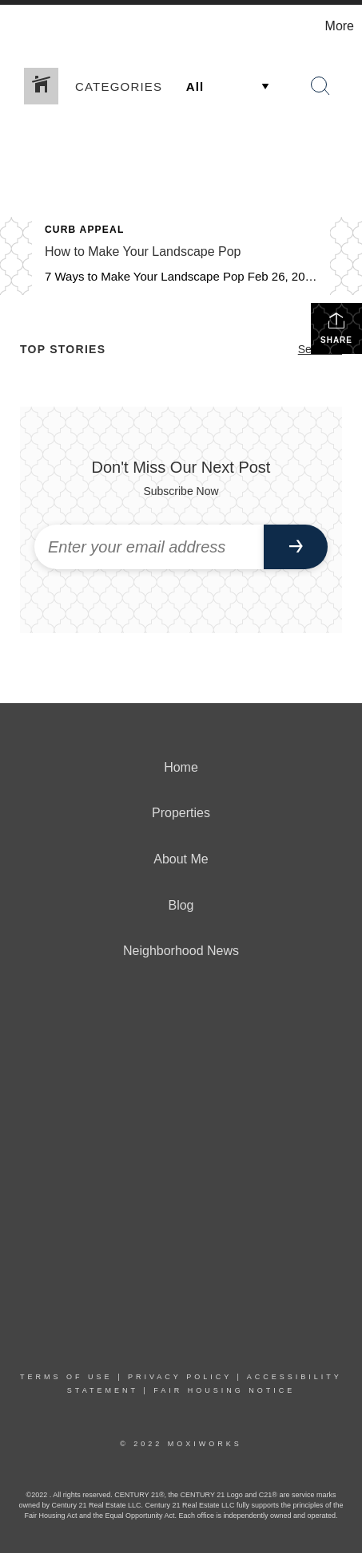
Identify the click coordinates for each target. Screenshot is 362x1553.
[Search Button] (320, 86)
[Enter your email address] (149, 547)
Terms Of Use (66, 1377)
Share (336, 327)
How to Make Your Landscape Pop (143, 251)
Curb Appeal (84, 229)
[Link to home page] (14, 26)
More (339, 26)
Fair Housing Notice (224, 1390)
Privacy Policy (180, 1377)
